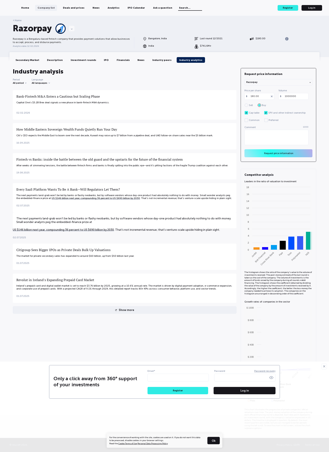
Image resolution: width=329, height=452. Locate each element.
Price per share (252, 90)
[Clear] (271, 96)
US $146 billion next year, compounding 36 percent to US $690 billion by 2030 (96, 198)
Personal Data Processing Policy (152, 443)
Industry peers (161, 60)
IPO (106, 60)
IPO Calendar (161, 7)
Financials (123, 60)
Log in (311, 7)
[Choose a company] (71, 28)
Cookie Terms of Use (127, 443)
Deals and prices (98, 7)
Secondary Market (27, 60)
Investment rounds (83, 60)
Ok (213, 440)
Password (219, 370)
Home (50, 7)
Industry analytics (190, 60)
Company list (70, 7)
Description (55, 60)
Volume (282, 90)
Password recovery (264, 370)
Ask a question (187, 7)
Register (288, 7)
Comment (276, 127)
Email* (151, 370)
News (120, 7)
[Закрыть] (324, 366)
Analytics (138, 7)
